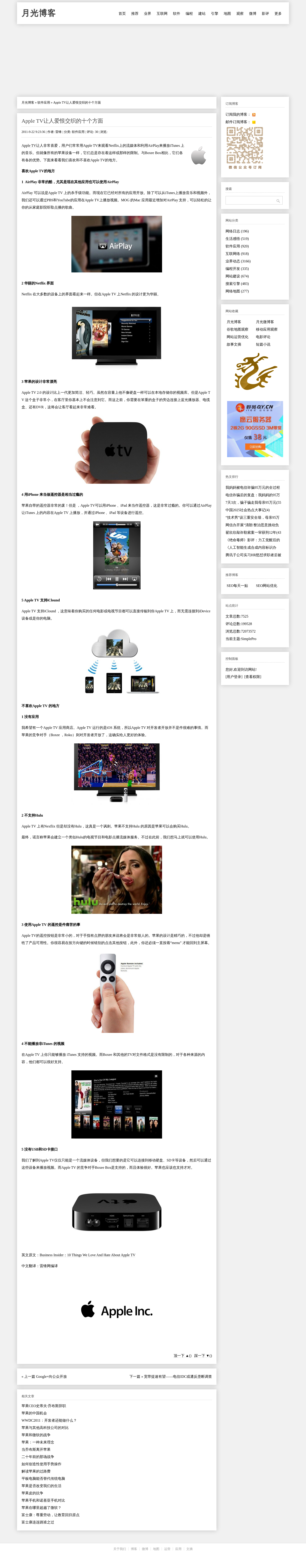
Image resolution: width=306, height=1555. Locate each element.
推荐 (134, 13)
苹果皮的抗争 (32, 1493)
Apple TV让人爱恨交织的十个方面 (62, 121)
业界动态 (238, 261)
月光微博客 (265, 322)
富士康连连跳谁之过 (38, 1522)
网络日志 (237, 231)
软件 (176, 13)
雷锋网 (45, 1266)
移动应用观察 (267, 329)
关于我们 (119, 1549)
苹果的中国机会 (34, 1413)
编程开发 (237, 269)
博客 (134, 1549)
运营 (167, 1549)
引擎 (214, 13)
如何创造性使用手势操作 (41, 1464)
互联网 (162, 13)
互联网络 (237, 254)
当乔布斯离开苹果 (36, 1449)
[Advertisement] (153, 60)
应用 (178, 1549)
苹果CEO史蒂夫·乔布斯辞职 (44, 1406)
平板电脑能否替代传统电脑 (43, 1478)
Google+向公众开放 (51, 1376)
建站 (202, 13)
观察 (240, 13)
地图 (227, 13)
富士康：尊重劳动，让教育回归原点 (51, 1515)
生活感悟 (237, 239)
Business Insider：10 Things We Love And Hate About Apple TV (87, 1255)
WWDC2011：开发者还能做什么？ (49, 1420)
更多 (278, 13)
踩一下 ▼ (202, 1356)
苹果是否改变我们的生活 (41, 1486)
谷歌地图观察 (237, 329)
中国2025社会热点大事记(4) (248, 510)
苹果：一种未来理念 (38, 1442)
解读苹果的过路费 (36, 1471)
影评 (265, 13)
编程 (189, 13)
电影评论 (263, 337)
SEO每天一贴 (237, 586)
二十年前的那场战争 (38, 1457)
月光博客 (39, 13)
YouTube (63, 200)
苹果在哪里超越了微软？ (41, 1508)
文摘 (189, 1549)
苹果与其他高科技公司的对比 (45, 1428)
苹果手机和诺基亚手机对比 (43, 1500)
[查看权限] (252, 677)
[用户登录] (234, 677)
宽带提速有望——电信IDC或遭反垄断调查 (178, 1376)
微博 (252, 13)
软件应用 (43, 102)
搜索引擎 (237, 284)
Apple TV (29, 145)
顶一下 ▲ (181, 1356)
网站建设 (237, 276)
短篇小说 (263, 344)
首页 (122, 13)
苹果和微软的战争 (36, 1435)
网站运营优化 (237, 337)
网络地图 (237, 291)
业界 (147, 13)
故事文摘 (234, 344)
